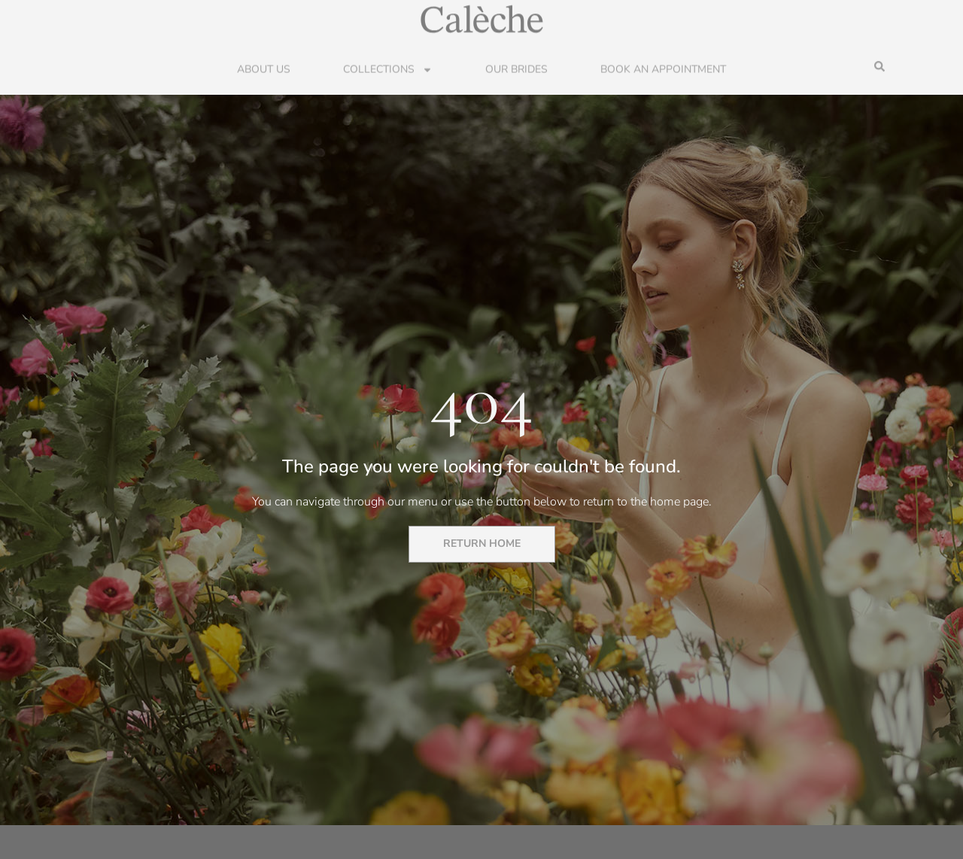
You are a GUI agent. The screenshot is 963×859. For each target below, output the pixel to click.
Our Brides (516, 68)
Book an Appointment (663, 68)
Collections (388, 68)
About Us (263, 68)
